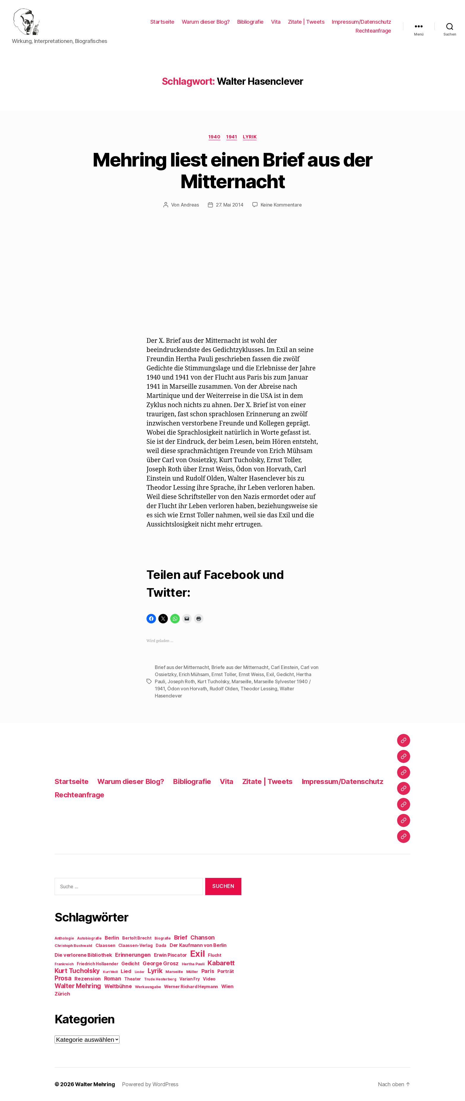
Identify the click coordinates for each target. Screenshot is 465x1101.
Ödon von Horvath (187, 689)
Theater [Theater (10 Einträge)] (132, 979)
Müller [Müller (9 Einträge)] (192, 971)
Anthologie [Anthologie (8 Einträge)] (64, 938)
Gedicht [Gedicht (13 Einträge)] (130, 963)
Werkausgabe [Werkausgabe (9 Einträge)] (148, 987)
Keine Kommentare (281, 205)
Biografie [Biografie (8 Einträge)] (163, 938)
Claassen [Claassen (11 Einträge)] (105, 945)
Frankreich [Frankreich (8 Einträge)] (64, 964)
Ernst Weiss (251, 674)
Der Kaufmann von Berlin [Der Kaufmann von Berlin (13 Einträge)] (198, 945)
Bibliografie (250, 22)
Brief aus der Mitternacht (182, 667)
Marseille (241, 681)
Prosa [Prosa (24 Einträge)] (63, 978)
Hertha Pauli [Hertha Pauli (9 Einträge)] (193, 964)
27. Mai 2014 (229, 205)
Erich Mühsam (194, 674)
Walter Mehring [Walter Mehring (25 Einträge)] (78, 986)
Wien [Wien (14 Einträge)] (227, 986)
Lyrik (250, 137)
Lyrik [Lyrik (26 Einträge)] (155, 970)
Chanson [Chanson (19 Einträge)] (202, 937)
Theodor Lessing (259, 689)
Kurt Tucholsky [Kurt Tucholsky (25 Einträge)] (77, 970)
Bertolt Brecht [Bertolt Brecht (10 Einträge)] (136, 938)
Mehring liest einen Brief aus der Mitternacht (232, 170)
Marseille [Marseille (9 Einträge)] (174, 971)
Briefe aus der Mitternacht (239, 667)
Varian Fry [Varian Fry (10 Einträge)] (189, 979)
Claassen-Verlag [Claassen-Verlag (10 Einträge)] (135, 945)
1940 (214, 137)
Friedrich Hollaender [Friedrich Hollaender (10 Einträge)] (97, 963)
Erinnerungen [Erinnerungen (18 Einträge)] (133, 954)
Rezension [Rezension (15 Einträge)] (87, 979)
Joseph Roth (181, 681)
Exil (270, 674)
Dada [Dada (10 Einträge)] (161, 945)
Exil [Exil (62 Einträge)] (197, 953)
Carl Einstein (284, 667)
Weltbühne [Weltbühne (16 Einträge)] (118, 986)
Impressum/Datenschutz (361, 22)
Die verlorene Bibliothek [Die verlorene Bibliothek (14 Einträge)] (83, 955)
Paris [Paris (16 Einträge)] (207, 971)
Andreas (190, 205)
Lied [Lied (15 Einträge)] (126, 971)
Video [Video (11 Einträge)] (209, 978)
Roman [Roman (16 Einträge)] (112, 978)
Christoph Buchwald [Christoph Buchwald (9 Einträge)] (73, 945)
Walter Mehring (95, 1084)
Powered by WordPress (150, 1084)
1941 (231, 137)
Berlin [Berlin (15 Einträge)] (112, 938)
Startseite (162, 22)
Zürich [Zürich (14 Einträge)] (62, 994)
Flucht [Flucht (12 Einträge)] (214, 955)
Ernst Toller (223, 674)
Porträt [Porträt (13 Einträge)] (225, 971)
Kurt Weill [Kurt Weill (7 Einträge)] (110, 972)
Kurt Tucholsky (213, 681)
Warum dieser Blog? (206, 22)
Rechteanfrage (373, 31)
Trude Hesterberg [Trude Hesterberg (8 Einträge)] (160, 979)
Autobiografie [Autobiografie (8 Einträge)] (89, 938)
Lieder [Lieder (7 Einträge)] (139, 972)
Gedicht (285, 674)
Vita (276, 22)
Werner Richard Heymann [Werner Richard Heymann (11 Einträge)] (191, 986)
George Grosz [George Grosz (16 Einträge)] (161, 963)
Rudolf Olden (224, 689)
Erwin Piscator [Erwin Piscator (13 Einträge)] (170, 955)
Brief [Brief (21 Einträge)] (180, 937)
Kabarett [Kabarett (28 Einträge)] (221, 963)
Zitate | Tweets (306, 22)
